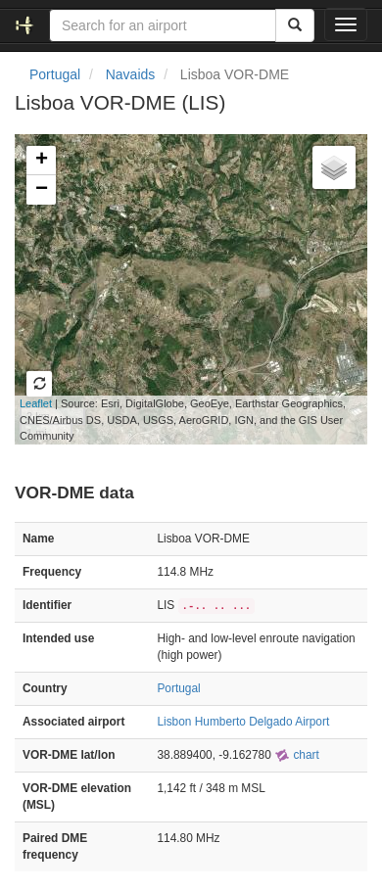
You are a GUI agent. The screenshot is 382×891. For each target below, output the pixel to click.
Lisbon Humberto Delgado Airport (243, 721)
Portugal (54, 74)
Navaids (131, 74)
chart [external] (296, 755)
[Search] (294, 25)
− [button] (41, 190)
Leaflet (36, 403)
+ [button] (41, 160)
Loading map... (180, 289)
